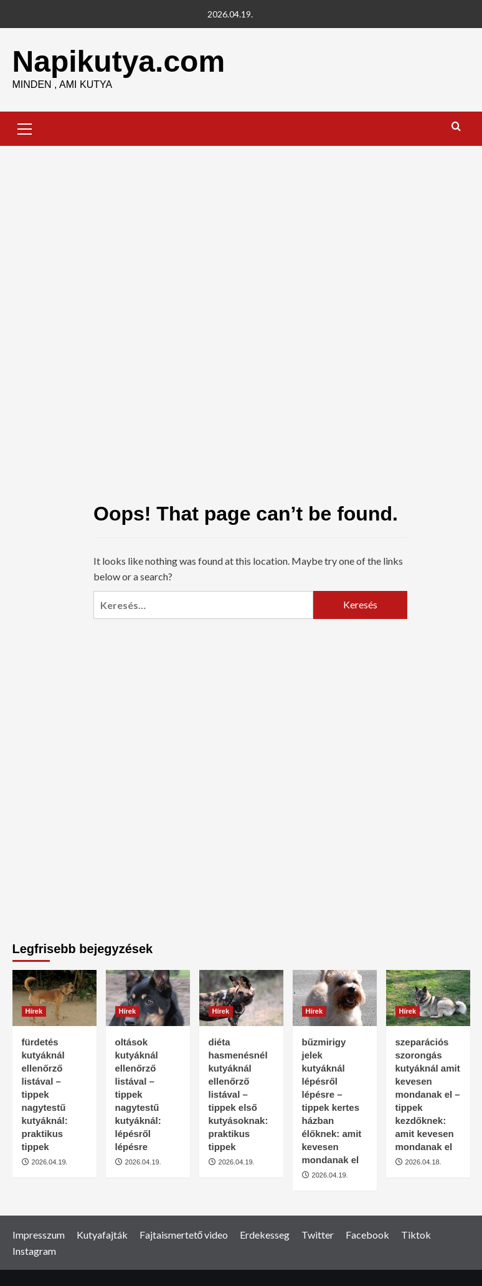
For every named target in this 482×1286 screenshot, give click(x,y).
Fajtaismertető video (184, 1234)
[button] (24, 127)
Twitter (317, 1234)
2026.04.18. (423, 1162)
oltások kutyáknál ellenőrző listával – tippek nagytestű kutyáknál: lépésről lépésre (138, 1094)
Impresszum (38, 1234)
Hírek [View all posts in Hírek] (34, 1011)
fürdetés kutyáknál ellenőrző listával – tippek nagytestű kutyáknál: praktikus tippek (45, 1094)
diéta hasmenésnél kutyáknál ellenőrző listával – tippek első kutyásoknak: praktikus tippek (238, 1094)
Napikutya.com (118, 61)
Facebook (367, 1234)
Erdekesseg (265, 1234)
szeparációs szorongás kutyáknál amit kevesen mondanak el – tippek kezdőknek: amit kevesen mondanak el (427, 1094)
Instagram (34, 1251)
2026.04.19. (50, 1162)
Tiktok (416, 1234)
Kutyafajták (102, 1234)
